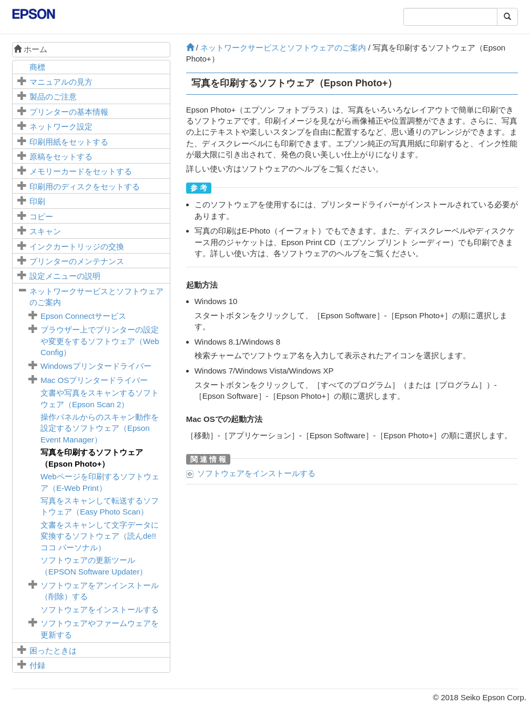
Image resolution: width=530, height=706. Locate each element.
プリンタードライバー (95, 365)
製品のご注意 (53, 96)
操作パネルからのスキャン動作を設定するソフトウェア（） (99, 428)
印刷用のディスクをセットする (84, 186)
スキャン (45, 231)
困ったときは (53, 650)
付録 (37, 665)
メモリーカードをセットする (80, 171)
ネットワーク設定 (61, 126)
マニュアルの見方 (61, 81)
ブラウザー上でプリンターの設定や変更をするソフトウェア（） (99, 341)
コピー (41, 216)
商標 (37, 67)
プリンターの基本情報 (68, 111)
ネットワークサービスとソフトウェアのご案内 (283, 47)
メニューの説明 (64, 275)
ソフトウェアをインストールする (99, 609)
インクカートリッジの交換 (76, 246)
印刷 (37, 201)
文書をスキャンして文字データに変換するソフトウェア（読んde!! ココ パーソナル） (99, 536)
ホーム (30, 49)
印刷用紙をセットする (68, 141)
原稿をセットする (61, 156)
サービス (83, 315)
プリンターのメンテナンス (76, 261)
